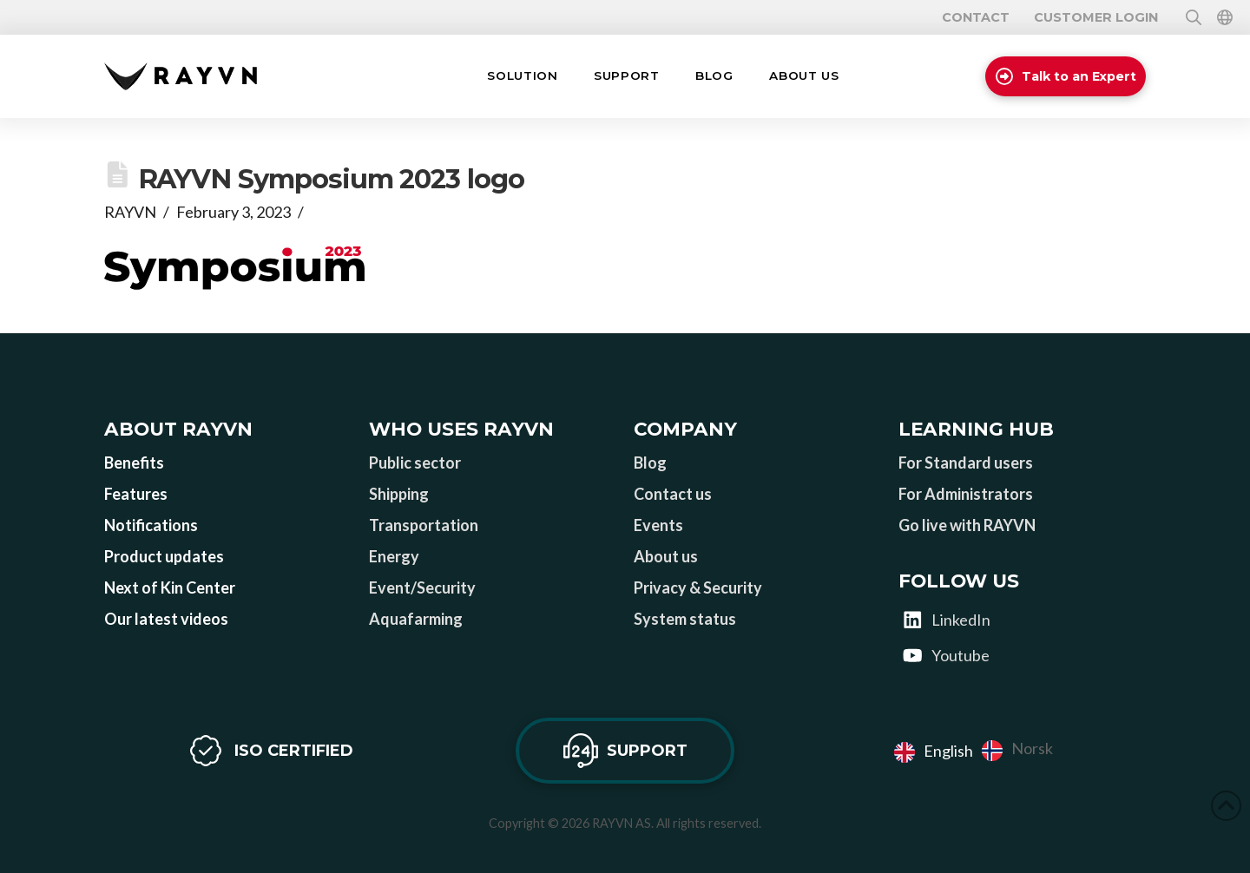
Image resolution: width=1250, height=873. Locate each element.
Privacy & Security (698, 587)
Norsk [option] (1032, 748)
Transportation (423, 525)
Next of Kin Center (169, 587)
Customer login (1096, 17)
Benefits (134, 462)
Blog (650, 462)
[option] (1017, 750)
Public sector (415, 462)
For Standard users (965, 462)
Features (136, 493)
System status (685, 618)
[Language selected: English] (978, 751)
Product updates (164, 556)
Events (658, 525)
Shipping (399, 493)
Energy (394, 556)
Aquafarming (416, 618)
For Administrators (965, 493)
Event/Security (422, 587)
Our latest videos (166, 618)
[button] (522, 76)
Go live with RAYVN (967, 525)
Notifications (151, 525)
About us (666, 556)
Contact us (673, 493)
